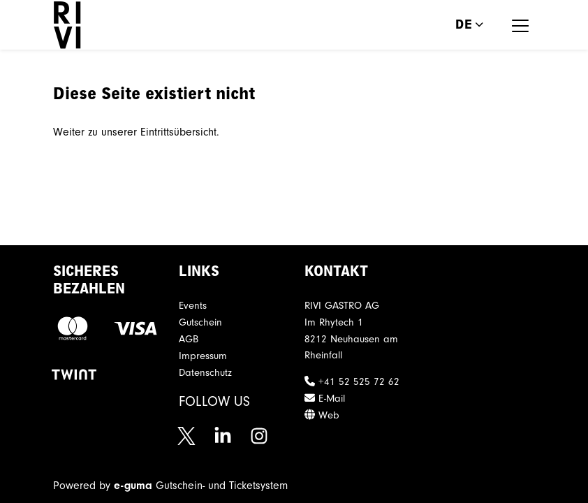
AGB (188, 339)
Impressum (203, 356)
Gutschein (200, 322)
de (463, 24)
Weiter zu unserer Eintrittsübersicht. (136, 132)
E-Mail (324, 398)
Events (193, 306)
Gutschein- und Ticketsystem (201, 485)
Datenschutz (205, 373)
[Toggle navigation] (520, 25)
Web (321, 415)
